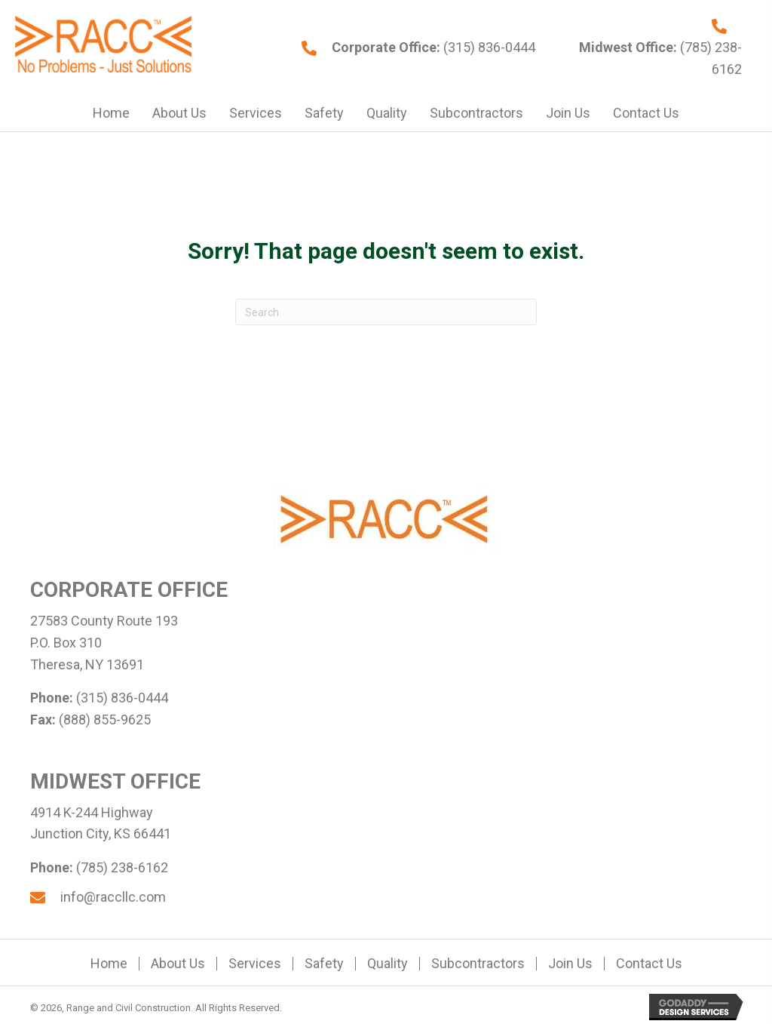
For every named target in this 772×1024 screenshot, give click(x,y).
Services (254, 963)
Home (108, 963)
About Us (178, 963)
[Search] (386, 312)
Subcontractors (478, 963)
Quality (387, 963)
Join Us (570, 963)
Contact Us (649, 963)
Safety (324, 963)
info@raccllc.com (113, 897)
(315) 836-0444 (487, 47)
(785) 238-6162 (122, 867)
